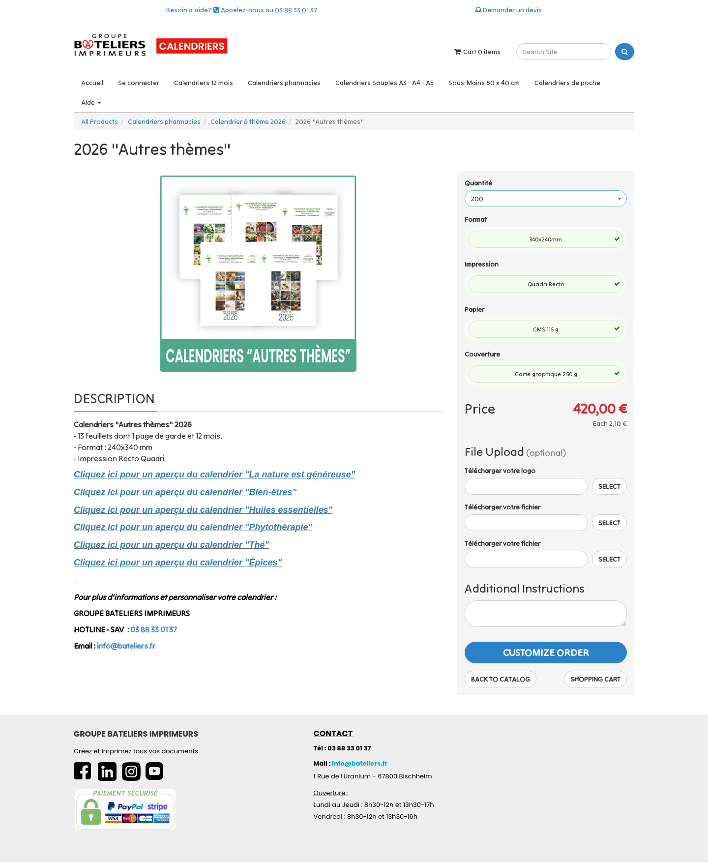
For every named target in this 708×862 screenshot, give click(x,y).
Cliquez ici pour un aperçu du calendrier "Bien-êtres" (185, 492)
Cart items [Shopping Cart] (477, 51)
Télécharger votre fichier (502, 507)
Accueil (92, 82)
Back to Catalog (500, 679)
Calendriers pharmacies (284, 82)
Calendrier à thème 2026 (248, 121)
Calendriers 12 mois (203, 82)
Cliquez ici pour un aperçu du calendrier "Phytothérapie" (193, 527)
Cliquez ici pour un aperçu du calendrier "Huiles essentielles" (203, 510)
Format (476, 219)
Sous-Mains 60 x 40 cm (484, 82)
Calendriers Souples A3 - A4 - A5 (384, 82)
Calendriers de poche (567, 82)
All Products (99, 121)
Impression (482, 264)
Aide (91, 102)
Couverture (482, 354)
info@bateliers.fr (126, 646)
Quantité (478, 182)
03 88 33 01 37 (153, 629)
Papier (474, 309)
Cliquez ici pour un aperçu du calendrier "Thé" (171, 545)
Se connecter (138, 82)
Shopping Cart (595, 679)
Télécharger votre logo (500, 470)
